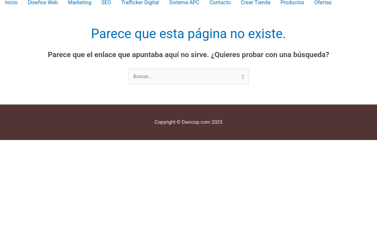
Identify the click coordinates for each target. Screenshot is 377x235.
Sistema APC (184, 2)
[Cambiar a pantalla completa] (40, 145)
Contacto (220, 2)
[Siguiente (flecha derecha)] (40, 154)
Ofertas (323, 2)
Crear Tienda (255, 2)
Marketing (79, 2)
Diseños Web (43, 2)
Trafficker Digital (140, 2)
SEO (106, 2)
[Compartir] (68, 145)
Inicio (11, 2)
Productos (292, 2)
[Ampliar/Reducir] (13, 145)
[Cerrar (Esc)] (95, 145)
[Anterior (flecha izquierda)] (13, 154)
